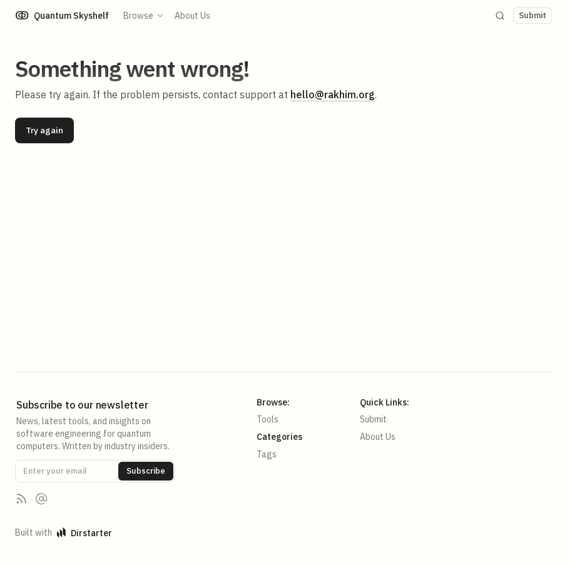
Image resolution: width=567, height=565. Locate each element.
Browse (144, 15)
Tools (267, 419)
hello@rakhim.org (332, 94)
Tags (267, 454)
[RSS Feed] (21, 498)
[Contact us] (41, 498)
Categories (279, 436)
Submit (373, 419)
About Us (193, 15)
